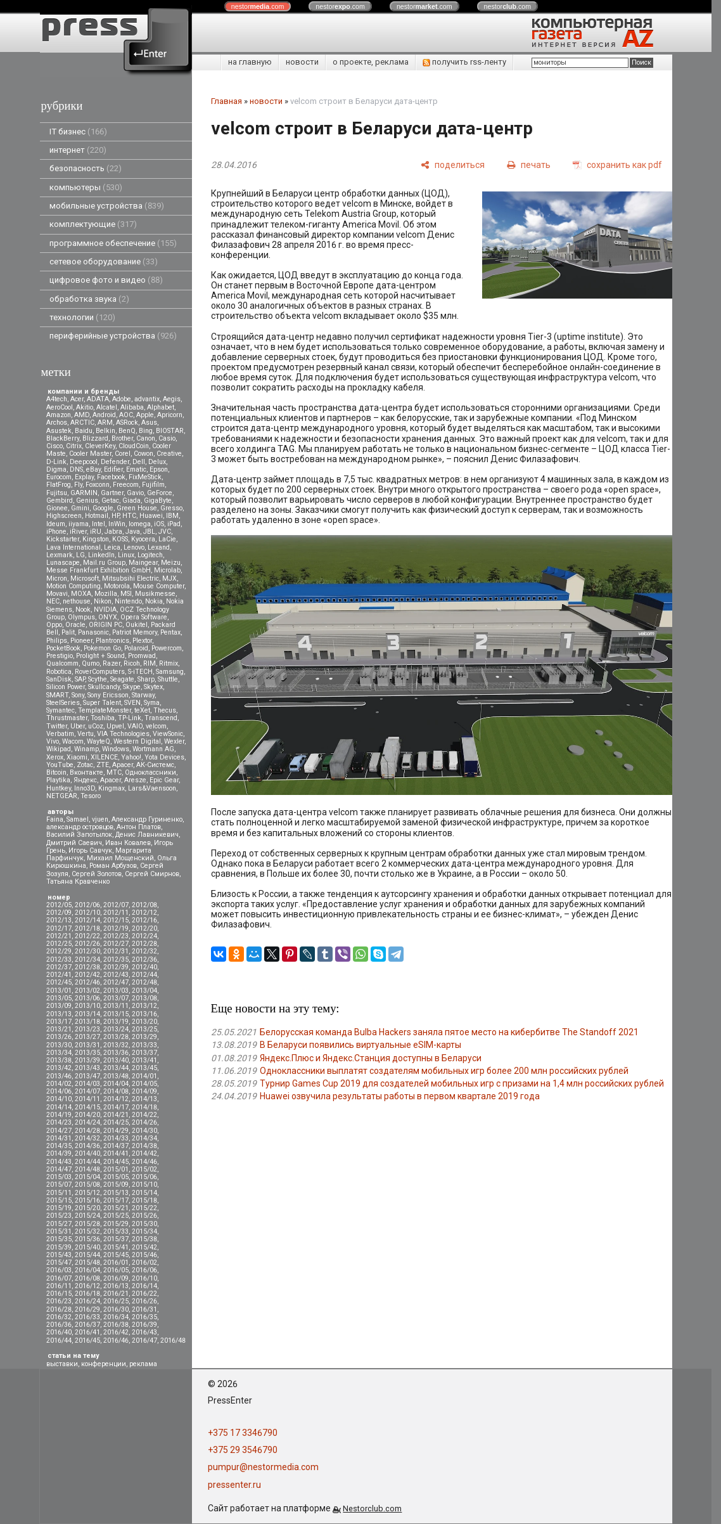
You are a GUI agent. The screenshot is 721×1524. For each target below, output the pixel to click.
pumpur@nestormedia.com (263, 1467)
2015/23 (59, 1215)
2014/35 (59, 1146)
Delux (157, 462)
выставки (62, 1364)
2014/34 (144, 1138)
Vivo (52, 741)
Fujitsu (56, 493)
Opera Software (143, 617)
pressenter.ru (234, 1485)
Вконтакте (86, 772)
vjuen (100, 819)
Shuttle (168, 679)
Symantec (60, 710)
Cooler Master (90, 453)
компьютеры (85, 187)
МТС (114, 772)
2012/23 (116, 936)
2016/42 (116, 1332)
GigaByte (158, 500)
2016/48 (173, 1340)
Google (103, 508)
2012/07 (116, 905)
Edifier (113, 469)
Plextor (142, 640)
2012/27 (116, 944)
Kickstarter (62, 539)
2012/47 (116, 982)
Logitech (150, 555)
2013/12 (144, 1006)
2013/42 (59, 1068)
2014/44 (87, 1162)
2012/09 (59, 912)
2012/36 (144, 959)
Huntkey (58, 788)
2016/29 (87, 1309)
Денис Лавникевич (147, 834)
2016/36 (59, 1325)
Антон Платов (139, 827)
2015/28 (87, 1224)
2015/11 (59, 1193)
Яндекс (85, 780)
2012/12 (144, 912)
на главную (250, 62)
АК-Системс (155, 765)
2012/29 (59, 951)
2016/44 (59, 1340)
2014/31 (59, 1138)
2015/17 (116, 1200)
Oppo (54, 625)
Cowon (143, 453)
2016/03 (59, 1270)
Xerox (54, 757)
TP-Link (129, 718)
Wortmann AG (153, 749)
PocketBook (63, 648)
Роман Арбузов (113, 866)
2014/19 (59, 1115)
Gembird (59, 500)
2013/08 (144, 998)
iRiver (78, 531)
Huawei (151, 516)
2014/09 (144, 1091)
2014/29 (116, 1131)
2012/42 (87, 975)
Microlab (167, 570)
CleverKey (100, 446)
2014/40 (87, 1153)
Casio (166, 438)
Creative (169, 453)
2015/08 (87, 1184)
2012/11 (116, 912)
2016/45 (87, 1340)
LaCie (167, 539)
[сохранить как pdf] (617, 164)
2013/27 (87, 1037)
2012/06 (87, 905)
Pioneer (81, 640)
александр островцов (79, 827)
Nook (83, 609)
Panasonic (93, 632)
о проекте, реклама (371, 62)
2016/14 (144, 1286)
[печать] (529, 164)
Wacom (73, 741)
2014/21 (116, 1115)
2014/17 (116, 1107)
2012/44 (144, 975)
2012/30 (87, 951)
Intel (98, 524)
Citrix (74, 446)
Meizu (171, 563)
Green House (137, 508)
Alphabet (160, 407)
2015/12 (87, 1193)
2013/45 (144, 1068)
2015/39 (59, 1247)
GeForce (159, 493)
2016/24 (87, 1301)
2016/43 (144, 1332)
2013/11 (116, 1006)
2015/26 (144, 1215)
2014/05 (144, 1084)
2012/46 (87, 982)
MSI (126, 594)
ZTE (102, 765)
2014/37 (116, 1146)
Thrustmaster (66, 718)
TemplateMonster (104, 710)
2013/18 (87, 1021)
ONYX (107, 617)
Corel (123, 453)
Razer (111, 663)
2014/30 (144, 1131)
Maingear (143, 563)
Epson (159, 469)
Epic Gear (164, 780)
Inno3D (84, 788)
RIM (149, 663)
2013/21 (59, 1029)
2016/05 (116, 1270)
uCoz (95, 726)
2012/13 (59, 920)
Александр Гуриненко (147, 819)
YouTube (59, 765)
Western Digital (137, 741)
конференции (103, 1364)
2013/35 (87, 1053)
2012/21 (59, 936)
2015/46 (144, 1255)
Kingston (95, 539)
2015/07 (59, 1184)
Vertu (85, 734)
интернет (77, 150)
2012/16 (144, 920)
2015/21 (116, 1208)
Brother (122, 438)
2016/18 (87, 1293)
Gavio (135, 493)
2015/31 (59, 1231)
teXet (142, 710)
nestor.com (257, 6)
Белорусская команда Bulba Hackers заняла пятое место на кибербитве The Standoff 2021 (449, 1032)
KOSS (120, 539)
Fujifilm (153, 485)
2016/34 (116, 1317)
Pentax (170, 632)
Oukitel (136, 625)
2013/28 (116, 1037)
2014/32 (87, 1138)
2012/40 (144, 967)
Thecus (164, 710)
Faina (54, 819)
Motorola (117, 586)
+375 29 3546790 (243, 1450)
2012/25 (59, 944)
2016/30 (116, 1309)
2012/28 (144, 944)
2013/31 (87, 1045)
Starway (143, 695)
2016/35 (144, 1317)
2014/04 (116, 1084)
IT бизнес (78, 131)
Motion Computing (73, 586)
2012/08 (144, 905)
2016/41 (87, 1332)
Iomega (140, 524)
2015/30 (144, 1224)
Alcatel (106, 407)
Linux (126, 555)
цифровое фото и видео (106, 280)
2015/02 (144, 1169)
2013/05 (59, 998)
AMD (81, 415)
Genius (87, 500)
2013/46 (59, 1076)
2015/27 (59, 1224)
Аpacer (122, 765)
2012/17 (59, 928)
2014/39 (59, 1153)
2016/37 (87, 1325)
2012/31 (116, 951)
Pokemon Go (102, 648)
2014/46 (144, 1162)
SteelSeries (63, 703)
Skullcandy (104, 687)
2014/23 (59, 1122)
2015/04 (87, 1177)
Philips (56, 640)
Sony (78, 695)
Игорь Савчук (90, 850)
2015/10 (144, 1184)
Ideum (55, 524)
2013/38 (59, 1060)
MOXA (81, 594)
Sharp (146, 679)
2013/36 (116, 1053)
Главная (226, 101)
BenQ (127, 431)
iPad (174, 524)
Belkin (105, 431)
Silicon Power (65, 687)
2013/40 (116, 1060)
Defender (115, 462)
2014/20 (87, 1115)
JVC (164, 531)
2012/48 (144, 982)
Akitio (84, 407)
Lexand (159, 547)
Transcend (160, 718)
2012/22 (87, 936)
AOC (126, 415)
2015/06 (144, 1177)
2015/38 (144, 1239)
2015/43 (59, 1255)
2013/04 (144, 990)
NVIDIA (105, 609)
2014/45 (116, 1162)
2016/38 (116, 1325)
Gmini (80, 508)
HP (115, 516)
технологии (82, 317)
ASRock (127, 422)
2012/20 (144, 928)
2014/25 (116, 1122)
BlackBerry (62, 438)
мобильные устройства (106, 205)
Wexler (174, 741)
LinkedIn (101, 555)
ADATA (98, 399)
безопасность (85, 168)
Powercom (166, 648)
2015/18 (144, 1200)
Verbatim (60, 734)
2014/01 (144, 1076)
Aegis (172, 399)
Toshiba (103, 718)
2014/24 (87, 1122)
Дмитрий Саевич (74, 843)
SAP (80, 679)
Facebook (111, 477)
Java (132, 531)
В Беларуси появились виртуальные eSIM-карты (360, 1045)
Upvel (115, 726)
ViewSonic (168, 734)
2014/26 (144, 1122)
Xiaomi (77, 757)
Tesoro (90, 796)
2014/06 (59, 1091)
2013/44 (116, 1068)
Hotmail (96, 516)
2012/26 (87, 944)
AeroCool (59, 407)
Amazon (58, 415)
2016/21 (116, 1293)
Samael (78, 819)
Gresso (171, 508)
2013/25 (144, 1029)
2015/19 (59, 1208)
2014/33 (116, 1138)
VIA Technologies (123, 734)
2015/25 (116, 1215)
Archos (56, 422)
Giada (131, 500)
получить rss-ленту (464, 62)
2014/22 (144, 1115)
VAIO (135, 726)
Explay (84, 477)
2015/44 (87, 1255)
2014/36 (87, 1146)
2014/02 (59, 1084)
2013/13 (59, 1014)
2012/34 (87, 959)
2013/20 (144, 1021)
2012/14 (87, 920)
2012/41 (59, 975)
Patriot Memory (134, 632)
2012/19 (116, 928)
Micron (56, 578)
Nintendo (128, 601)
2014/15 (87, 1107)
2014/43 (59, 1162)
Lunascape (63, 563)
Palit (68, 632)
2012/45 (59, 982)
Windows (115, 749)
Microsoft (84, 578)
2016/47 (144, 1340)
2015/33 (116, 1231)
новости (302, 62)
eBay (93, 469)
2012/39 (116, 967)
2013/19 (116, 1021)
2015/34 (144, 1231)
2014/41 (116, 1153)
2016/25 (116, 1301)
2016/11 (59, 1286)
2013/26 (59, 1037)
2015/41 (116, 1247)
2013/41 (144, 1060)
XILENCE (104, 757)
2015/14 (144, 1193)
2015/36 (87, 1239)
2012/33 (59, 959)
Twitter (56, 726)
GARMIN (84, 493)
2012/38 (87, 967)
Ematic (136, 469)
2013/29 (144, 1037)
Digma (56, 469)
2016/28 (59, 1309)
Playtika (58, 780)
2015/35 (59, 1239)
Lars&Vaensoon (152, 788)
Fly (78, 485)
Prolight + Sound (100, 656)
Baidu (84, 431)
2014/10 (59, 1099)
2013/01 (59, 990)
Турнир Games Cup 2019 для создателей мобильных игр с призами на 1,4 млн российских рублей (462, 1083)
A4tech (56, 399)
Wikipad (58, 749)
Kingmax (111, 788)
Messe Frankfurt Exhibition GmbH (98, 570)
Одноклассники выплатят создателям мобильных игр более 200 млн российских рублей (444, 1071)
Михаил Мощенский (120, 858)
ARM (105, 422)
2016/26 (144, 1301)
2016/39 (144, 1325)
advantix (147, 399)
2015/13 (116, 1193)
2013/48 (116, 1076)
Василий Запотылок (79, 834)
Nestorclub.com (372, 1508)
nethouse (77, 601)
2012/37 (59, 967)
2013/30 (59, 1045)
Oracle (75, 625)
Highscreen (64, 516)
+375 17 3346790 (243, 1433)
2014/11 (87, 1099)
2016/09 (116, 1278)
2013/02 (87, 990)
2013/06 (87, 998)
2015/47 (59, 1262)
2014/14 (59, 1107)
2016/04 (87, 1270)
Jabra (113, 531)
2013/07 (116, 998)
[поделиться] (453, 164)
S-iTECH (140, 672)
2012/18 (87, 928)
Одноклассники (150, 772)
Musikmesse (155, 594)
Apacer (110, 780)
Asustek (59, 431)
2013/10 (87, 1006)
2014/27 (59, 1131)
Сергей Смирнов (152, 874)
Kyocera (143, 539)
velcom (156, 726)
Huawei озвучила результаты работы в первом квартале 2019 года (400, 1096)
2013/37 (144, 1053)
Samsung (170, 672)
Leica (112, 547)
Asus (149, 422)
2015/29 (116, 1224)
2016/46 (116, 1340)
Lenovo (134, 547)
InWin (116, 524)
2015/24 (87, 1215)
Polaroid (136, 648)
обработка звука (89, 299)
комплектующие (93, 224)
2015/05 (116, 1177)
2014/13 (144, 1099)
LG (80, 555)
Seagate (122, 679)
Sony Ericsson (108, 695)
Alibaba (132, 407)
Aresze (135, 780)
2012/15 (116, 920)
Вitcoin (56, 772)
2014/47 (59, 1169)
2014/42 (144, 1153)
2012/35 (116, 959)
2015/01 (116, 1169)
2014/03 (87, 1084)
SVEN (132, 703)
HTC (129, 516)
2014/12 (116, 1099)
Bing (146, 431)
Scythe (97, 679)
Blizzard (95, 438)
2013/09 (59, 1006)
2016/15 (59, 1293)
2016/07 (59, 1278)
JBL (149, 531)
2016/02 (144, 1262)
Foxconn (98, 485)
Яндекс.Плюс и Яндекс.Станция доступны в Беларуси (371, 1058)
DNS (76, 469)
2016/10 (144, 1278)
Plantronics (112, 640)
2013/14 (87, 1014)
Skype (132, 687)
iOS (159, 524)
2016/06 (144, 1270)
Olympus (81, 617)
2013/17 (59, 1021)
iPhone (56, 531)
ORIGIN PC (105, 625)
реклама (143, 1364)
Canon (145, 438)
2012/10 (87, 912)
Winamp (86, 749)
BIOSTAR (170, 431)
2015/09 (116, 1184)
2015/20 (87, 1208)
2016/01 (116, 1262)
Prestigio (59, 656)
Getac (110, 500)
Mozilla (105, 594)
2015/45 (116, 1255)
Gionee (57, 508)
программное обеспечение (113, 243)
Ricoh (132, 663)
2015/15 (59, 1200)
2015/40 (87, 1247)
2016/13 (116, 1286)
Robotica (59, 672)
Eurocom (59, 477)
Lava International (73, 547)
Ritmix (168, 663)
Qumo (90, 663)
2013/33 (144, 1045)
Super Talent (102, 703)
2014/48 (87, 1169)
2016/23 (59, 1301)
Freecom (126, 485)
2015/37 (116, 1239)
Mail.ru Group (104, 563)
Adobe (121, 399)
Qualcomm (62, 663)
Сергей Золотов (97, 874)
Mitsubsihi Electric (130, 578)
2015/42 (144, 1247)
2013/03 (116, 990)
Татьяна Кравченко (78, 881)
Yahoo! (131, 757)
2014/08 (116, 1091)
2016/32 (59, 1317)
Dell (138, 462)
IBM (172, 516)
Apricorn (169, 415)
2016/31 (144, 1309)
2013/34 (59, 1053)
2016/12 (87, 1286)
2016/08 (87, 1278)
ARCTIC (82, 422)
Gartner (112, 493)
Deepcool (84, 462)
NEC (53, 601)
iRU (95, 531)
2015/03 (59, 1177)
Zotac (85, 765)
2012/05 (59, 905)
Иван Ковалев (128, 843)
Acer (77, 399)
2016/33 (87, 1317)
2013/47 (87, 1076)
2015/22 (144, 1208)
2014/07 (87, 1091)
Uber (77, 726)
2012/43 (116, 975)
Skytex (153, 687)
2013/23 (87, 1029)
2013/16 (144, 1014)
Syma (152, 703)
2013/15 (116, 1014)
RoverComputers (100, 672)
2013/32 (116, 1045)
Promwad (142, 656)
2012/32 (144, 951)
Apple (145, 415)
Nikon (103, 601)
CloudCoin (133, 446)
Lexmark (59, 555)
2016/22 (144, 1293)
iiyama (78, 524)
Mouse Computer (158, 586)
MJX (169, 578)
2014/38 (144, 1146)
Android (104, 415)
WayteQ (98, 741)
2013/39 (87, 1060)
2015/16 (87, 1200)
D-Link (56, 462)
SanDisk (59, 679)
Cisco (54, 446)
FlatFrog (58, 485)
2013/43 (87, 1068)
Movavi (57, 594)
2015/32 (87, 1231)
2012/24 (144, 936)
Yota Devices (164, 757)
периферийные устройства (113, 335)
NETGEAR (61, 796)
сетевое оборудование (103, 261)
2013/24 (116, 1029)
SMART (57, 695)
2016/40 (59, 1332)
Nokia (154, 601)
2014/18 (144, 1107)
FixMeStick (145, 477)
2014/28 (87, 1131)
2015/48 (87, 1262)
